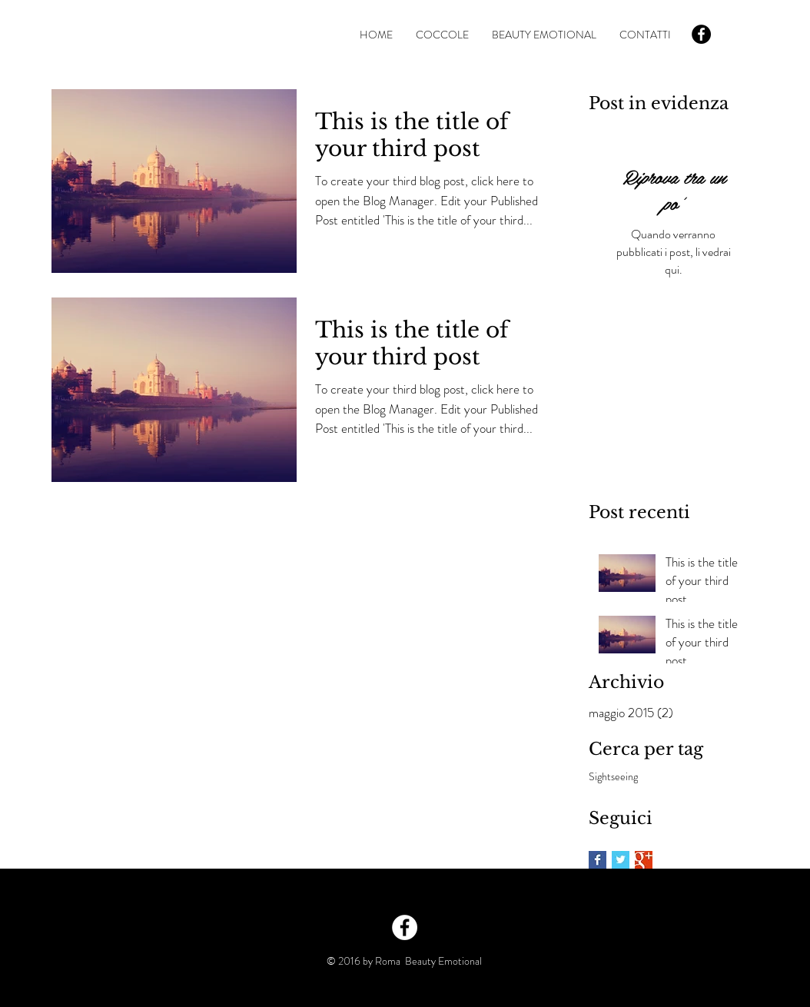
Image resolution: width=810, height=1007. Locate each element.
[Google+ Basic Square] (643, 860)
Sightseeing (613, 776)
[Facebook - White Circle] (404, 927)
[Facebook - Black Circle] (701, 34)
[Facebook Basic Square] (597, 860)
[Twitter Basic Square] (620, 860)
